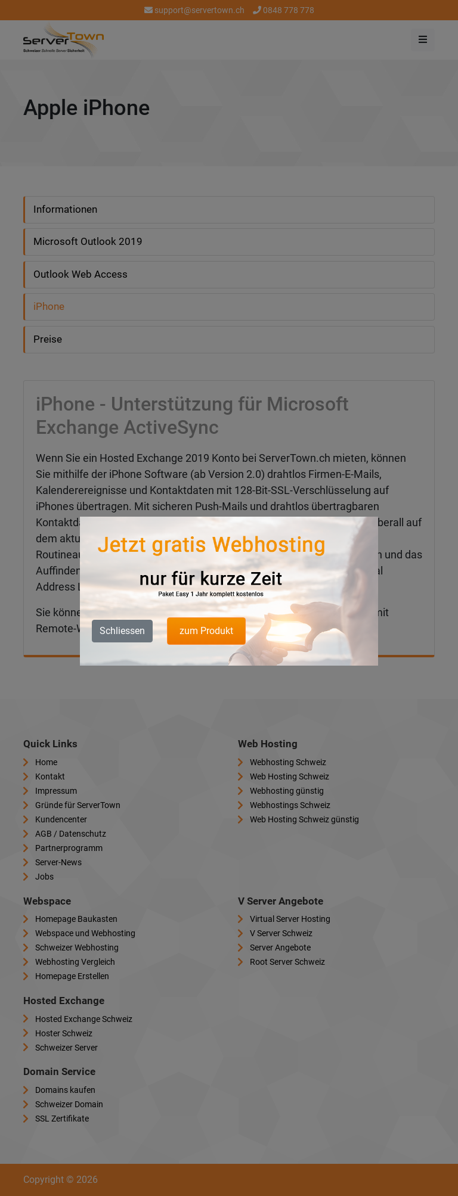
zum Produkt (206, 630)
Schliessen (122, 630)
